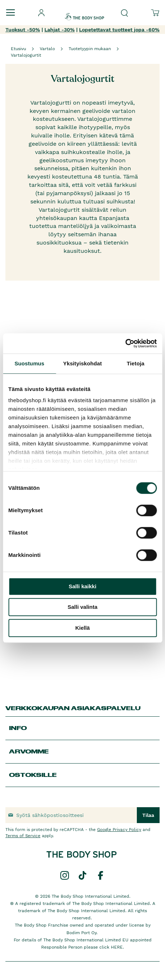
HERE (117, 947)
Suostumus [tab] (29, 363)
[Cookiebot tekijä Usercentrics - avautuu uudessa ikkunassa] (125, 343)
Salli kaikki (82, 586)
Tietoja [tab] (135, 363)
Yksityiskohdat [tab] (82, 363)
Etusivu (18, 48)
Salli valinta (82, 607)
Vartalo (47, 48)
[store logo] (84, 10)
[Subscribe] (148, 815)
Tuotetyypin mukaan (90, 48)
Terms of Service (22, 835)
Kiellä (82, 628)
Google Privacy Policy (119, 829)
